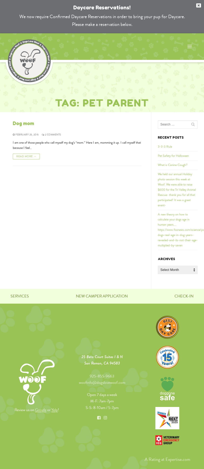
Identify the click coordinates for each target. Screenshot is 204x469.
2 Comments (51, 134)
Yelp (54, 410)
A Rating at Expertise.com (167, 459)
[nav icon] (189, 46)
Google (40, 410)
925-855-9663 (102, 376)
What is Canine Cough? (172, 165)
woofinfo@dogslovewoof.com (102, 382)
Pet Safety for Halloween (173, 156)
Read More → (26, 156)
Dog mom (23, 123)
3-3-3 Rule (165, 146)
